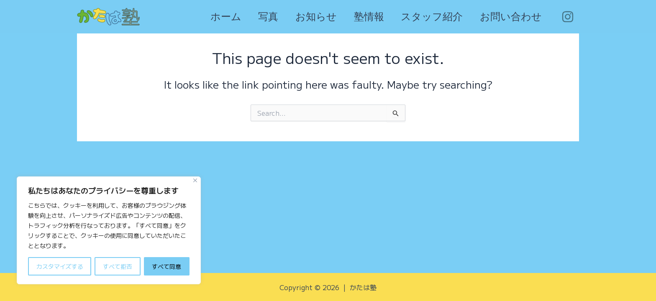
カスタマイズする (59, 266)
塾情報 (361, 17)
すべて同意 (166, 266)
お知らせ (305, 17)
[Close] (195, 180)
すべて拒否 (117, 266)
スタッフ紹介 (427, 17)
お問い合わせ (509, 17)
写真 (254, 17)
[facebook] (569, 16)
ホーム (208, 17)
